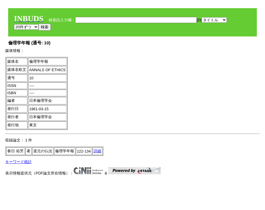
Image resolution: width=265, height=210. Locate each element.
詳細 (97, 151)
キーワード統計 (18, 162)
